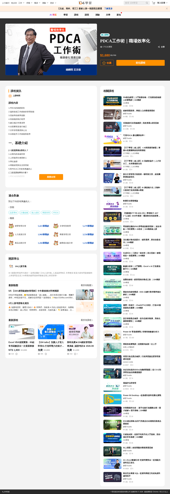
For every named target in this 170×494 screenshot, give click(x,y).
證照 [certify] (87, 15)
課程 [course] (76, 15)
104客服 (6, 492)
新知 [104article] (119, 14)
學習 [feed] (65, 15)
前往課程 (140, 62)
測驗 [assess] (97, 15)
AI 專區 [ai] (53, 15)
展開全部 (51, 177)
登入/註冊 (161, 3)
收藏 (109, 63)
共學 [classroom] (108, 15)
